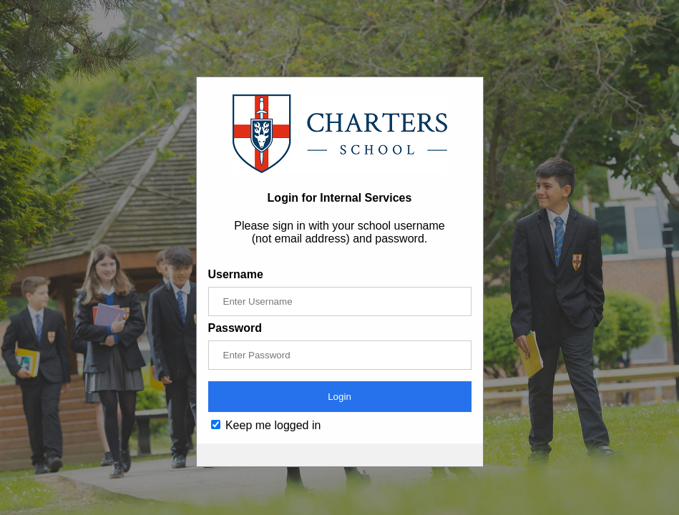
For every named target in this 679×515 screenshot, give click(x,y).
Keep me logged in (266, 425)
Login (339, 396)
